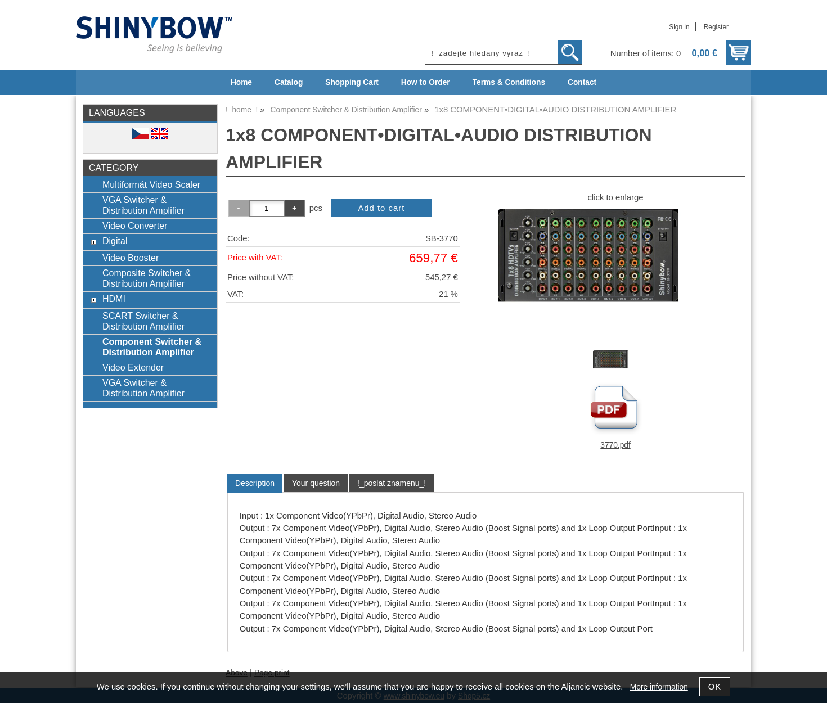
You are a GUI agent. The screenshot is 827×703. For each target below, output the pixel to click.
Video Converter (134, 225)
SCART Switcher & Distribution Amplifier (143, 320)
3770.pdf (615, 445)
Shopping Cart (352, 82)
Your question (316, 483)
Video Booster (130, 258)
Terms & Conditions (509, 82)
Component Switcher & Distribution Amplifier (151, 346)
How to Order (425, 82)
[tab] (254, 483)
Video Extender (133, 367)
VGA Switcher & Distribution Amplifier (143, 205)
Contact (582, 82)
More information (659, 687)
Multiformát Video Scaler (151, 184)
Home (241, 82)
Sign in (679, 27)
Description (255, 483)
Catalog (289, 82)
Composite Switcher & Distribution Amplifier (146, 278)
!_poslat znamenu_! (391, 483)
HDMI (113, 299)
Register (716, 27)
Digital (115, 241)
